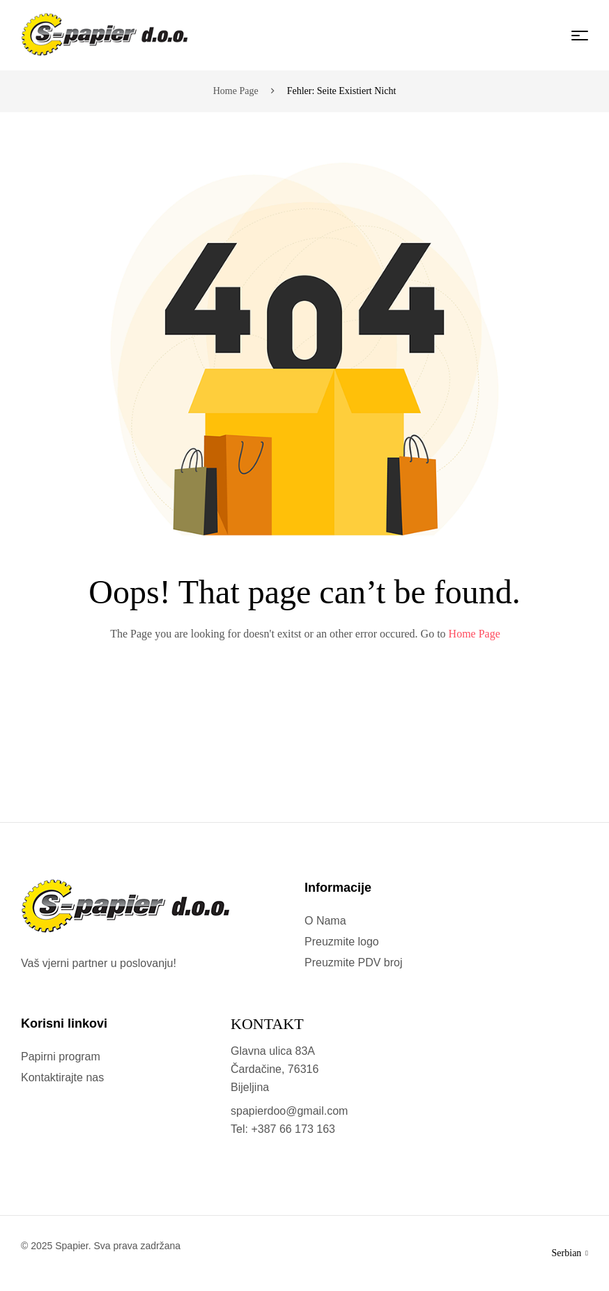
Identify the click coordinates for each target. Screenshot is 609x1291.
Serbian (570, 1253)
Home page (236, 91)
